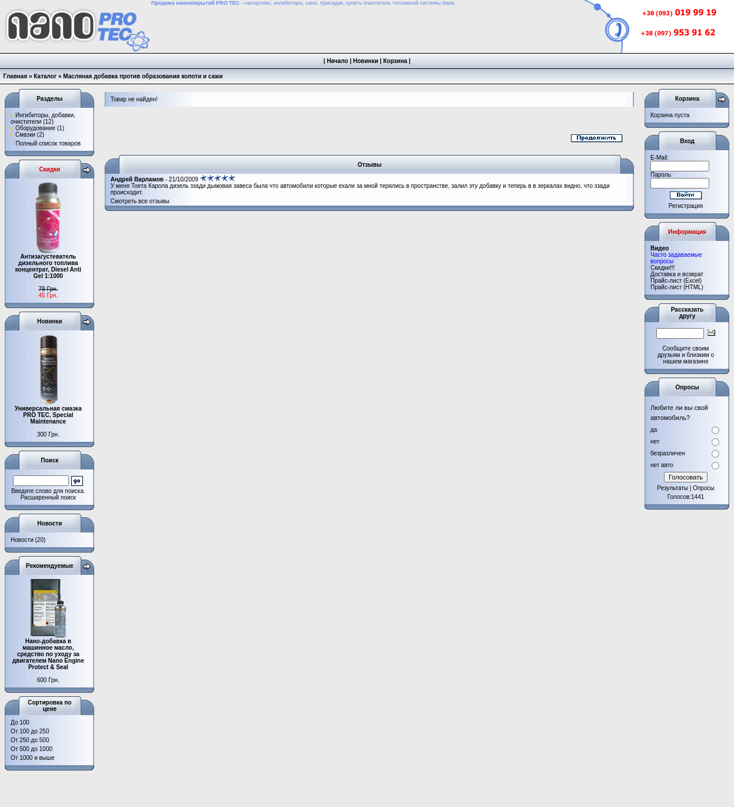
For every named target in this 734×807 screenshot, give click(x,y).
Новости (22, 540)
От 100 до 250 (30, 731)
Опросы (704, 488)
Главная (16, 76)
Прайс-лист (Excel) (676, 280)
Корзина (395, 61)
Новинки (365, 61)
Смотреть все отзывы (140, 201)
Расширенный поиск (48, 497)
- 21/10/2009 (173, 179)
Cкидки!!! (662, 267)
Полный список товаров (48, 143)
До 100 (20, 722)
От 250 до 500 (30, 740)
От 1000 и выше (33, 758)
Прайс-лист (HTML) (676, 287)
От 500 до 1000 (31, 749)
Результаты (672, 488)
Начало (337, 61)
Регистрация (686, 206)
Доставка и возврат (676, 274)
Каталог (45, 76)
